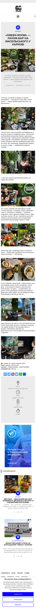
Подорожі (10, 577)
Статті (17, 577)
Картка (3, 577)
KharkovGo (18, 9)
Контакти (24, 577)
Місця (13, 573)
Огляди (26, 573)
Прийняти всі (18, 594)
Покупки (20, 573)
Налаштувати (18, 599)
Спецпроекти (5, 573)
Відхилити (18, 604)
